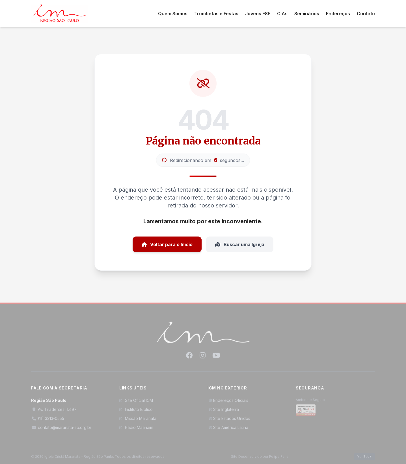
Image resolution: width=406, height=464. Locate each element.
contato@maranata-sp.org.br (61, 430)
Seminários (306, 13)
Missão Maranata (137, 421)
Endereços (338, 13)
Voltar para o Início (167, 244)
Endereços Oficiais (228, 403)
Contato (366, 13)
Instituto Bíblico (136, 412)
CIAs (282, 13)
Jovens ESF (257, 13)
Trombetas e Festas (216, 13)
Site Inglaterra (223, 412)
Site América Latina (228, 430)
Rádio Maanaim (136, 430)
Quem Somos (172, 13)
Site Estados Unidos (229, 421)
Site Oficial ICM (136, 403)
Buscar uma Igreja (239, 244)
